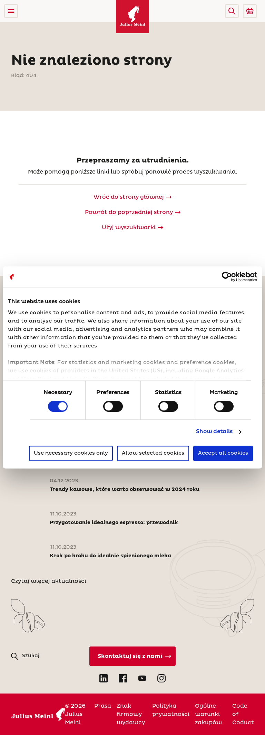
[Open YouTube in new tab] (142, 678)
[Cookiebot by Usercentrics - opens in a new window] (227, 276)
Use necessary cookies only (71, 453)
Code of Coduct (243, 714)
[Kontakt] (132, 656)
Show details (214, 431)
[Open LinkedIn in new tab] (103, 678)
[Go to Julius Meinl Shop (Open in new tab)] (250, 11)
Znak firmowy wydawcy (131, 714)
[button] (232, 11)
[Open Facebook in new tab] (123, 678)
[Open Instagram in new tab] (161, 678)
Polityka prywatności (170, 710)
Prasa (102, 706)
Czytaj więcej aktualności (48, 581)
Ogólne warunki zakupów (208, 714)
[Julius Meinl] (132, 16)
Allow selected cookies (153, 453)
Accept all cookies (223, 453)
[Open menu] (11, 11)
